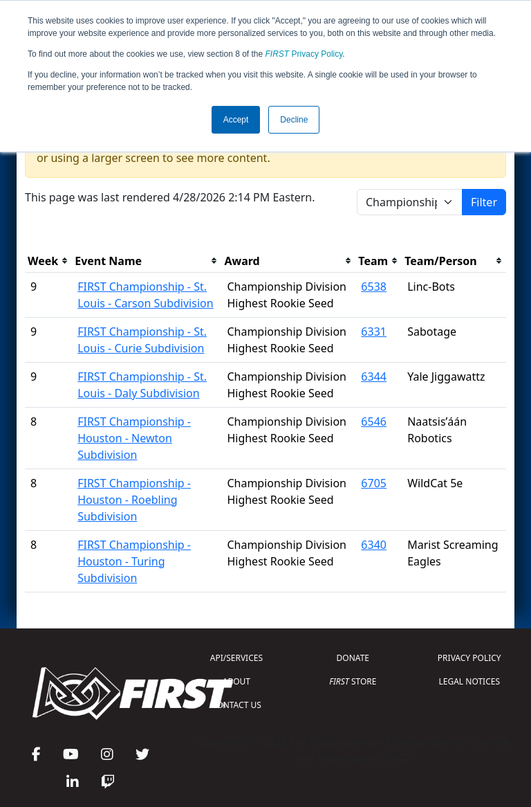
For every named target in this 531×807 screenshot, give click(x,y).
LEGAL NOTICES (470, 681)
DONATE (353, 658)
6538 (373, 286)
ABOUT (236, 681)
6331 (373, 331)
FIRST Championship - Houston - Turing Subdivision (134, 561)
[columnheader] (48, 261)
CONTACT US (236, 705)
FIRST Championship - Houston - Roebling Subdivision (134, 499)
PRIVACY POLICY (469, 658)
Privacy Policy (304, 54)
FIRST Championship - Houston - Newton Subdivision (134, 438)
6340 (373, 544)
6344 (373, 376)
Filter (484, 202)
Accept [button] (236, 120)
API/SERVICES (236, 658)
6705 (373, 483)
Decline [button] (294, 120)
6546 (373, 421)
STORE (352, 681)
